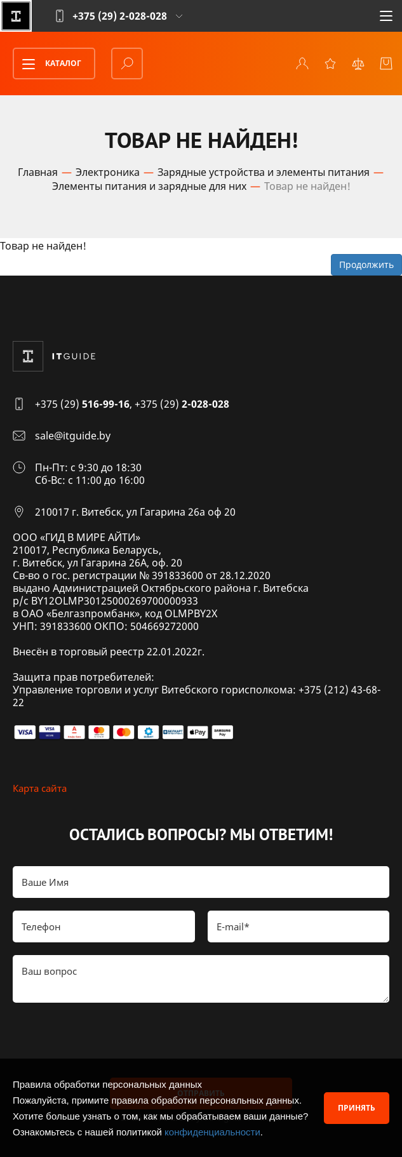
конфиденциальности (212, 1132)
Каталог (47, 64)
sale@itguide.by (73, 436)
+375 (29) (82, 404)
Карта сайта (40, 788)
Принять (356, 1107)
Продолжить (366, 264)
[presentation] (109, 1040)
